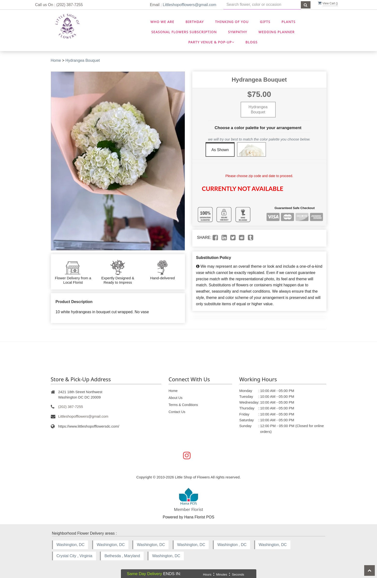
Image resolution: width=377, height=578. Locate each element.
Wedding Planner (277, 32)
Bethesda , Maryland (122, 556)
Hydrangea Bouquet (82, 60)
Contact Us (177, 412)
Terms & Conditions (183, 405)
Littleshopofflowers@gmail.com (189, 5)
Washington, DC (71, 545)
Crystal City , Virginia (74, 556)
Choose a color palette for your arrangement (258, 127)
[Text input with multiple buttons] (262, 4)
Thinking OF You (232, 21)
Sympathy (237, 32)
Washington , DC (231, 545)
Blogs (251, 42)
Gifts (265, 21)
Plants (288, 21)
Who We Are (162, 21)
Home (56, 60)
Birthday (194, 21)
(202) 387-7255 (70, 407)
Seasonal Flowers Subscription (184, 32)
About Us (176, 398)
